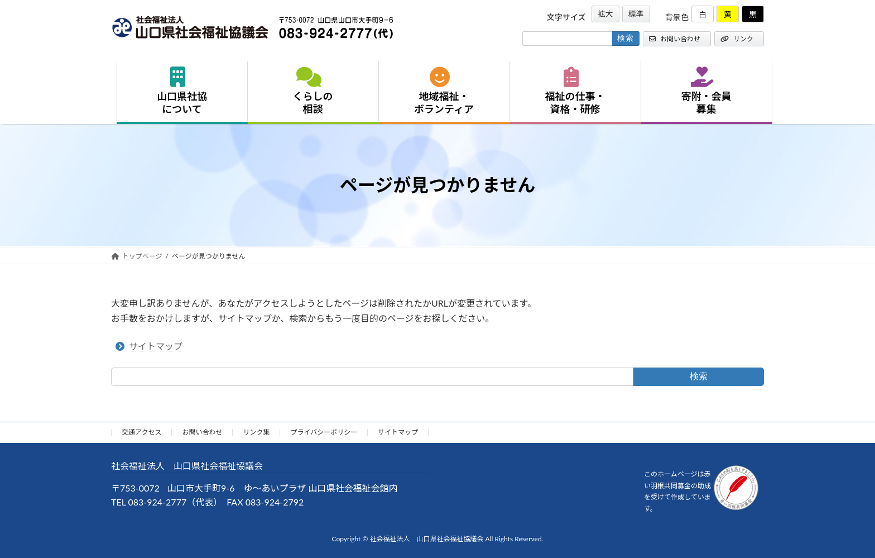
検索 (699, 376)
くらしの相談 (313, 91)
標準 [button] (636, 13)
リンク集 (256, 432)
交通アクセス (141, 432)
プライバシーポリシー (323, 432)
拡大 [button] (605, 13)
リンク (736, 39)
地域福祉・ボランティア (444, 91)
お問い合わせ (674, 39)
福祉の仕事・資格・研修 (575, 91)
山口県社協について (182, 91)
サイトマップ (155, 346)
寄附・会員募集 (706, 91)
